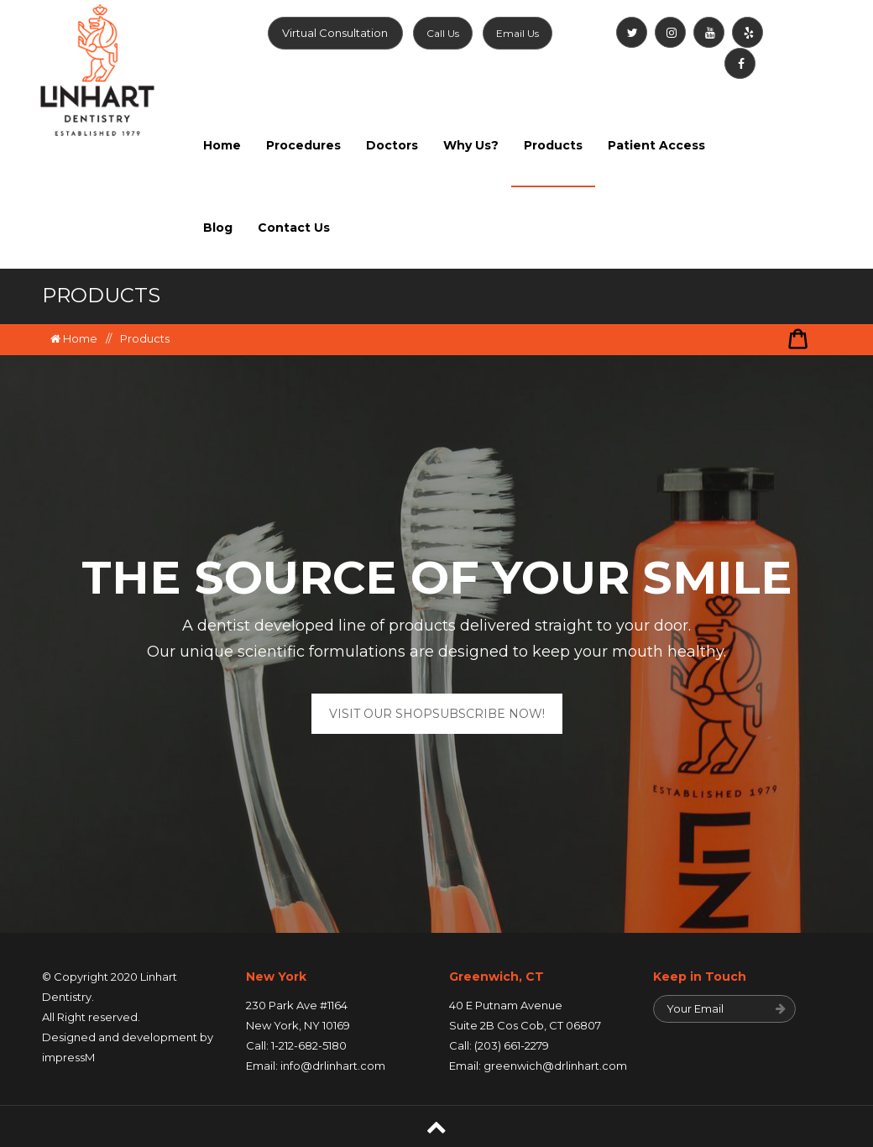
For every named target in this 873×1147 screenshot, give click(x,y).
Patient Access (656, 145)
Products (553, 145)
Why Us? (471, 145)
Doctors (392, 145)
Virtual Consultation (335, 32)
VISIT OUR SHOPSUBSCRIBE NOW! (437, 713)
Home (222, 145)
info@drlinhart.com (332, 1065)
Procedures (303, 145)
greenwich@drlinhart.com (555, 1065)
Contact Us (294, 227)
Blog (218, 227)
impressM (68, 1057)
